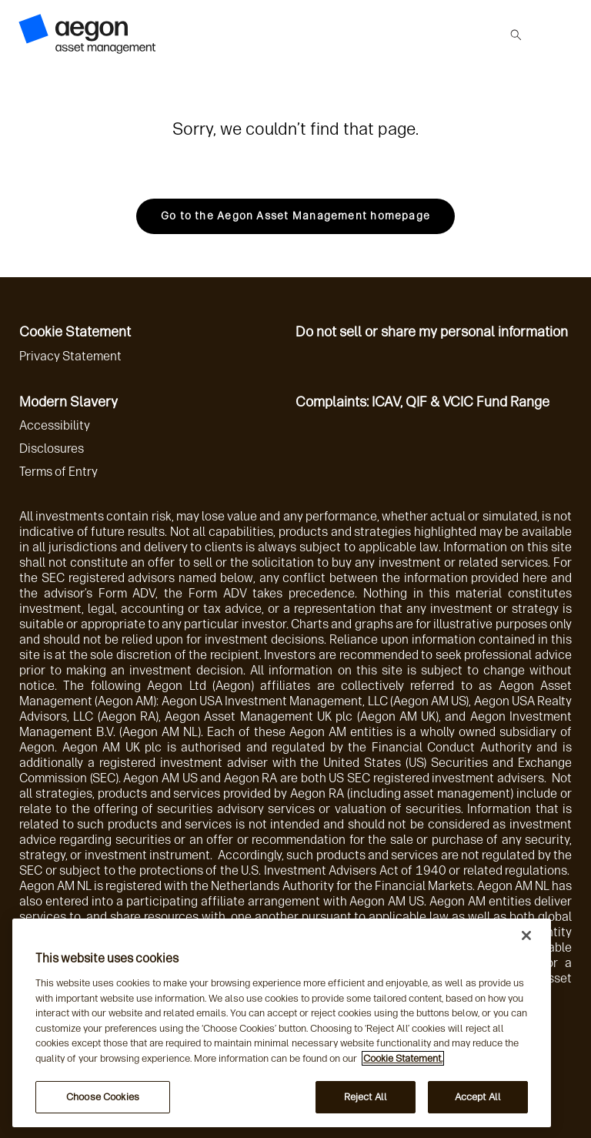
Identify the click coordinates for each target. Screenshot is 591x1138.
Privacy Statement (70, 356)
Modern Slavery (68, 401)
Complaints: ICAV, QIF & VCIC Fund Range (422, 401)
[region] (281, 1023)
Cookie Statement (75, 331)
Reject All (365, 1097)
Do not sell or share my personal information (432, 331)
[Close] (526, 935)
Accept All (478, 1097)
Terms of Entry (58, 471)
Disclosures (51, 448)
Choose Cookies (102, 1097)
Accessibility (54, 425)
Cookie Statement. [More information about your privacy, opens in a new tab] (402, 1058)
